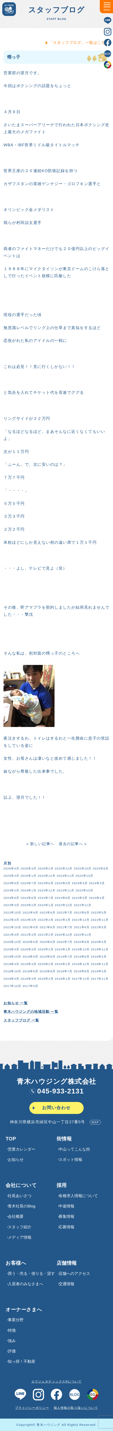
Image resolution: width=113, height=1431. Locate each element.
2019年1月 (62, 964)
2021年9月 (30, 927)
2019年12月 (80, 949)
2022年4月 (11, 919)
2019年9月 (30, 956)
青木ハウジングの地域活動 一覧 (30, 1012)
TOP (11, 1138)
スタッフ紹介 (19, 1227)
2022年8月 (47, 912)
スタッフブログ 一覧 (21, 1020)
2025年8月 (100, 868)
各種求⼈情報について (78, 1196)
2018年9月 (30, 971)
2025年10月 (82, 868)
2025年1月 (28, 875)
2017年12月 (80, 978)
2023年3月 (11, 905)
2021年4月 (11, 934)
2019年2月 (45, 964)
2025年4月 (11, 875)
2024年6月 (45, 883)
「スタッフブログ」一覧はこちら (79, 43)
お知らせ (16, 1159)
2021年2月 (45, 934)
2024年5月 (62, 883)
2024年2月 (11, 890)
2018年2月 (45, 978)
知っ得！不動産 (21, 1361)
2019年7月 (64, 956)
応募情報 (66, 1227)
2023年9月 (11, 897)
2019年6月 (81, 956)
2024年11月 (65, 875)
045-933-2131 (56, 1091)
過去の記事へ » (72, 844)
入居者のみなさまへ (25, 1284)
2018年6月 (81, 971)
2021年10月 (12, 927)
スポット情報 (70, 1159)
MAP (95, 1122)
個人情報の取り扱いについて (76, 1407)
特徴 (12, 1330)
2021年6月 (81, 927)
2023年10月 (84, 890)
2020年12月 (63, 934)
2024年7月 (28, 883)
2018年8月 (47, 971)
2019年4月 (11, 964)
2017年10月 (12, 986)
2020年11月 (82, 934)
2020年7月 (64, 942)
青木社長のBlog (21, 1206)
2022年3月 (28, 919)
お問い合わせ (56, 1107)
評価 (12, 1351)
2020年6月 (81, 942)
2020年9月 (30, 942)
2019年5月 (98, 956)
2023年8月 (28, 897)
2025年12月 (63, 868)
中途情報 (66, 1206)
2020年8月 (47, 942)
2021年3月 (28, 934)
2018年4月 (11, 978)
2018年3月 (28, 978)
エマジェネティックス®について (56, 1381)
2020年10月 (12, 942)
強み (12, 1341)
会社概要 (16, 1216)
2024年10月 (84, 875)
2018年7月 (64, 971)
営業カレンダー (21, 1149)
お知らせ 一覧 (15, 1003)
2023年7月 (45, 897)
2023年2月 (28, 905)
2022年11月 (82, 905)
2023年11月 (65, 890)
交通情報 (66, 1284)
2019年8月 (47, 956)
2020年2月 (45, 949)
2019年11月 (99, 949)
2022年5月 (98, 912)
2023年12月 (46, 890)
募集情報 (66, 1216)
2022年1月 (62, 919)
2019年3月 (28, 964)
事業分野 (16, 1320)
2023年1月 (45, 905)
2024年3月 (96, 883)
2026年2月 (45, 868)
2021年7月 (64, 927)
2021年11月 (99, 919)
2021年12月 (80, 919)
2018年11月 (99, 964)
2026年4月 (11, 868)
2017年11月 (99, 978)
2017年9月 (30, 986)
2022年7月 (64, 912)
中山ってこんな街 (74, 1149)
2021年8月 (47, 927)
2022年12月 (63, 905)
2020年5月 (98, 942)
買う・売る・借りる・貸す (31, 1273)
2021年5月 (98, 927)
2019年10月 (12, 956)
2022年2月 (45, 919)
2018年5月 (98, 971)
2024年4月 (79, 883)
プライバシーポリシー (32, 1407)
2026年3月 (28, 868)
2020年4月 (11, 949)
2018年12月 (80, 964)
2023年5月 (79, 897)
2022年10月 (12, 912)
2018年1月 (62, 978)
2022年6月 (81, 912)
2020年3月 (28, 949)
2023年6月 (62, 897)
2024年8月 (11, 883)
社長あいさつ (19, 1196)
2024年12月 (46, 875)
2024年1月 (28, 890)
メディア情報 (19, 1237)
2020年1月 (62, 949)
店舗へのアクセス (74, 1273)
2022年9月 (30, 912)
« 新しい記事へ (40, 844)
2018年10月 (12, 971)
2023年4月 (96, 897)
